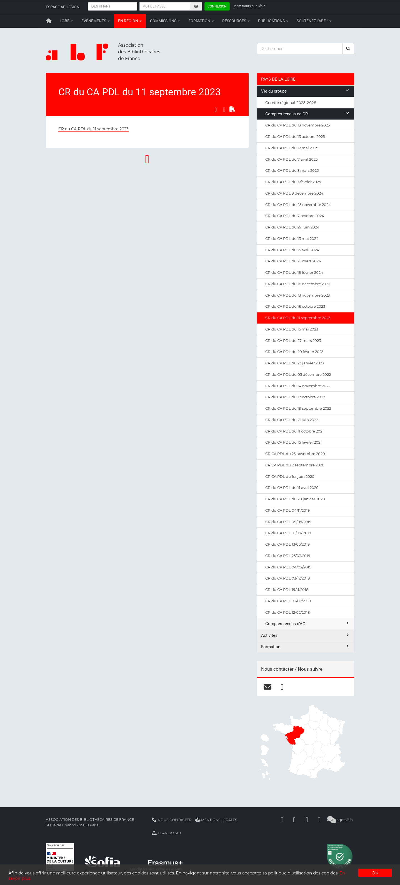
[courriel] (267, 686)
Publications (273, 21)
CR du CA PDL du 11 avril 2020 (292, 487)
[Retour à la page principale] (49, 21)
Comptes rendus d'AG (307, 623)
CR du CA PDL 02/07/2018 (288, 601)
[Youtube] (306, 820)
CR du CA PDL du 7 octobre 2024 (294, 215)
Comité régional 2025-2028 (290, 102)
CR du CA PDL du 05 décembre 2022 (298, 374)
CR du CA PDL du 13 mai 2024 (292, 238)
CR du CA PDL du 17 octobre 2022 (295, 397)
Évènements (95, 21)
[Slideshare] (319, 820)
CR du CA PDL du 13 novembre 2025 (297, 125)
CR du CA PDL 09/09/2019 (288, 521)
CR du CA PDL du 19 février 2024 (294, 272)
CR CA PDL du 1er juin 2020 (289, 476)
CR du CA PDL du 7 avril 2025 (291, 159)
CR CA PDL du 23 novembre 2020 (295, 453)
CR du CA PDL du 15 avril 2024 (292, 250)
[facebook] (282, 686)
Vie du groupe (305, 91)
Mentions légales (216, 820)
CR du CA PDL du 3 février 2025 (293, 182)
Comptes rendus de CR (307, 113)
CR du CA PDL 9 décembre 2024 (294, 193)
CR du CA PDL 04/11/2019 (287, 510)
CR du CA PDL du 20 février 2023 (294, 351)
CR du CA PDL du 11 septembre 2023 (93, 128)
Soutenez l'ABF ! (314, 21)
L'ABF (66, 21)
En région (130, 21)
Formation (201, 21)
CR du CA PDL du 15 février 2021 (293, 442)
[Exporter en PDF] (232, 109)
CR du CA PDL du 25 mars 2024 (293, 261)
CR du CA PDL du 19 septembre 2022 (298, 408)
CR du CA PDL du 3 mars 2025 (292, 170)
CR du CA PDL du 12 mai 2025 (291, 148)
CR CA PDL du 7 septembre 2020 (294, 465)
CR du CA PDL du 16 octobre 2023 (295, 306)
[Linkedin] (294, 820)
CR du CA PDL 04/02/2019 (288, 567)
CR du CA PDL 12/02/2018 (287, 612)
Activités (305, 635)
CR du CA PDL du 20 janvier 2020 (295, 499)
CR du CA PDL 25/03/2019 (287, 555)
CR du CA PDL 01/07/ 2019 (288, 533)
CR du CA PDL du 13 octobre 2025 (295, 136)
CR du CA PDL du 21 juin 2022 (291, 419)
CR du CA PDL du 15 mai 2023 (291, 329)
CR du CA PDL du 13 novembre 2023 (297, 295)
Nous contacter (171, 820)
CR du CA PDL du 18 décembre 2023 (297, 284)
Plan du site (166, 833)
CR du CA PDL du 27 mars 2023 (293, 340)
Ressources (236, 21)
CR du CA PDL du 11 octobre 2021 (294, 431)
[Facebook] (282, 820)
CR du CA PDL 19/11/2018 (286, 589)
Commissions (165, 21)
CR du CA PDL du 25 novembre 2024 (298, 204)
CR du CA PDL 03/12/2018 (287, 578)
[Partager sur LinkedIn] (224, 109)
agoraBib (340, 820)
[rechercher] (348, 48)
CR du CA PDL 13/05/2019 (287, 544)
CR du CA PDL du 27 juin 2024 (292, 227)
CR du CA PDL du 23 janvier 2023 (294, 363)
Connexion (217, 6)
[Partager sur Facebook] (215, 109)
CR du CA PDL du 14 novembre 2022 (297, 386)
